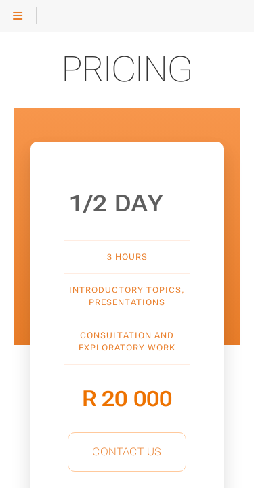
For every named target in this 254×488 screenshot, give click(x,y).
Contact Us (126, 451)
